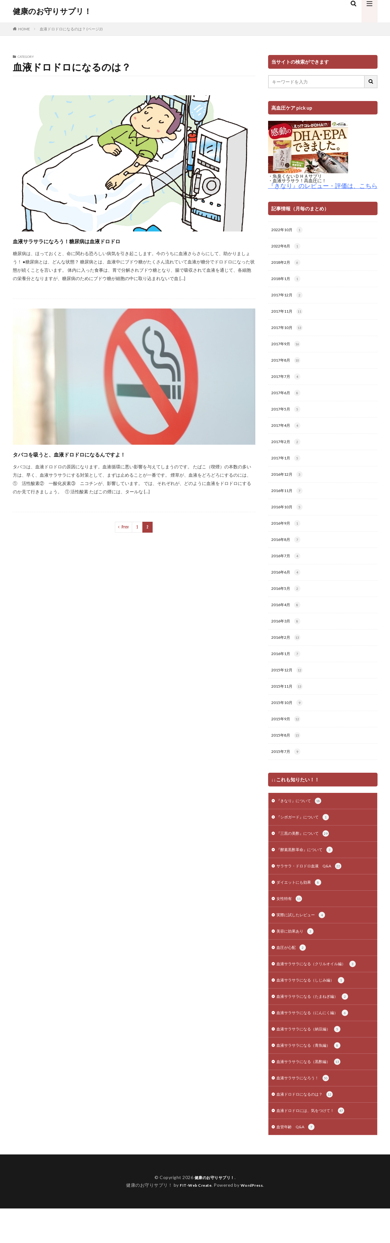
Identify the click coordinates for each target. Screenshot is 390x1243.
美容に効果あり (297, 958)
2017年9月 (287, 349)
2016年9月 (287, 535)
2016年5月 (287, 603)
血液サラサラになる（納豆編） (313, 1060)
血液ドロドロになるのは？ (308, 1127)
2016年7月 (287, 569)
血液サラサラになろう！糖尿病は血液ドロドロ (95, 240)
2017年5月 (287, 417)
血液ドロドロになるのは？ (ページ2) (71, 29)
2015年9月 (287, 739)
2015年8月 (287, 756)
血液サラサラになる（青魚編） (313, 1077)
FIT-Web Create (194, 1219)
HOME (24, 29)
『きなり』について (301, 822)
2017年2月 (287, 451)
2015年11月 (288, 705)
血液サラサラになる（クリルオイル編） (322, 992)
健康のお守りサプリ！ (52, 11)
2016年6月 (287, 586)
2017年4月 (287, 434)
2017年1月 (287, 468)
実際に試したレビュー (304, 941)
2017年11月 (288, 315)
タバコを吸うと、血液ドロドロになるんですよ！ (100, 453)
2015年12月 (288, 688)
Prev (125, 527)
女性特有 (290, 924)
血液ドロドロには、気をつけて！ (315, 1144)
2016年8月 (287, 552)
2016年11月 (288, 501)
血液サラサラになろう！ (306, 1110)
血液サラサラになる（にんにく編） (317, 1043)
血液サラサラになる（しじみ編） (315, 1009)
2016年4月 (287, 620)
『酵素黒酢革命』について (308, 873)
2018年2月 (287, 264)
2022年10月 (288, 230)
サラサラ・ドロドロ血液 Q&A (313, 890)
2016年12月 (288, 484)
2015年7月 (287, 773)
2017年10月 (288, 332)
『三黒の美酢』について (306, 856)
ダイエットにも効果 (301, 907)
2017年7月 (287, 383)
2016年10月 (288, 518)
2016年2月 (287, 654)
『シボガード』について (306, 839)
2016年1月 (287, 671)
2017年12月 (288, 298)
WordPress (254, 1219)
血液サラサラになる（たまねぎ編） (317, 1026)
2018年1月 (287, 281)
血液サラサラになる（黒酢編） (313, 1094)
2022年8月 (287, 247)
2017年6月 (287, 400)
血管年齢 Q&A (298, 1161)
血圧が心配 (292, 975)
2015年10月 (288, 722)
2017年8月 (287, 366)
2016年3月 (287, 637)
